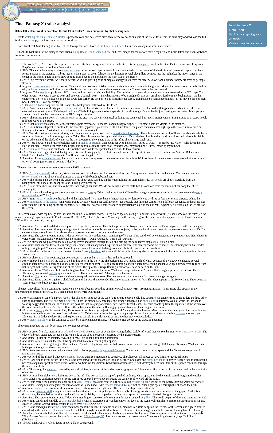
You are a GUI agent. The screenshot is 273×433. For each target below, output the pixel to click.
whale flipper (140, 381)
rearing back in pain (190, 331)
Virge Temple (84, 381)
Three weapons (41, 86)
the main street (77, 108)
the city (40, 310)
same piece (143, 64)
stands (43, 92)
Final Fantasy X (240, 25)
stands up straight (90, 142)
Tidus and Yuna (38, 148)
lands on (180, 313)
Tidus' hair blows (39, 319)
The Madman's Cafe (99, 51)
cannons (51, 369)
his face (142, 279)
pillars (147, 397)
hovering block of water (126, 133)
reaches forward (114, 384)
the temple (61, 406)
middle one (149, 300)
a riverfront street (65, 117)
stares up (83, 235)
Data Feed (236, 30)
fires (52, 375)
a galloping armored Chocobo (108, 350)
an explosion (141, 344)
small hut (158, 241)
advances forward (51, 158)
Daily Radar (80, 51)
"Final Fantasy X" (94, 416)
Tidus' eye (78, 226)
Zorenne (72, 300)
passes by (102, 257)
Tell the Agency (200, 430)
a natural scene (71, 70)
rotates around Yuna (33, 176)
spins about (95, 251)
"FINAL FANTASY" (34, 104)
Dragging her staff (39, 173)
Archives (235, 39)
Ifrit (37, 276)
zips (90, 192)
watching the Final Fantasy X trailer (45, 36)
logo (52, 422)
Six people (156, 179)
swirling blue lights (72, 400)
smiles (132, 142)
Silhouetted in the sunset (43, 201)
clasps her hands (156, 359)
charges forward (75, 356)
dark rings (54, 273)
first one (53, 300)
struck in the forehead (73, 331)
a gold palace (102, 126)
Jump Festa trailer (114, 46)
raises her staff (44, 198)
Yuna (32, 185)
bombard (49, 260)
